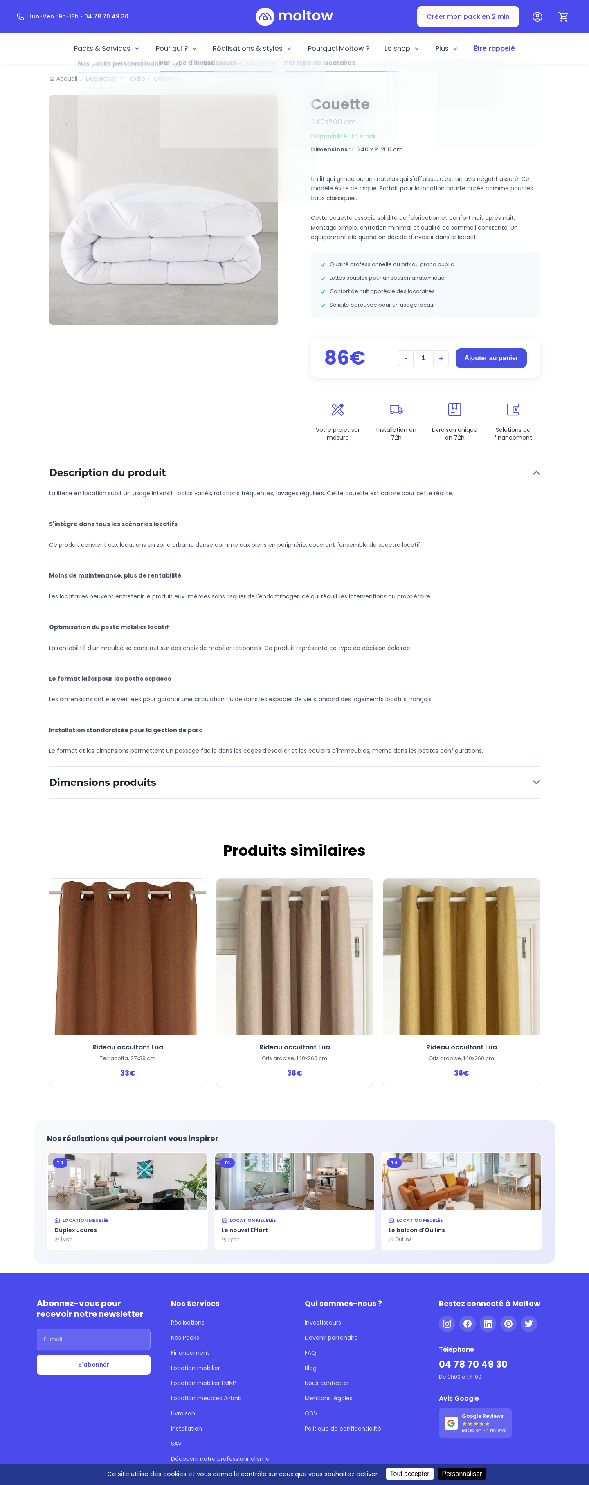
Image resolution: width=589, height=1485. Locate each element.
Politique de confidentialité (343, 1428)
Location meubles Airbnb (206, 1398)
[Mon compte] (537, 17)
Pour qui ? (177, 48)
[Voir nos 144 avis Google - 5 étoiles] (475, 1423)
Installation (186, 1428)
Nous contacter (327, 1383)
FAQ (310, 1353)
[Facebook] (467, 1324)
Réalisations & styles (252, 48)
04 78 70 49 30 (473, 1364)
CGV (311, 1413)
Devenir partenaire (331, 1338)
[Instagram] (447, 1324)
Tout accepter (409, 1473)
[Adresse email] (94, 1339)
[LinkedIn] (488, 1324)
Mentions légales (329, 1398)
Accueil (66, 78)
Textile (135, 78)
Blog (311, 1368)
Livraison (183, 1413)
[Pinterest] (508, 1324)
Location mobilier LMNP (203, 1383)
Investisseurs (323, 1322)
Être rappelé (494, 48)
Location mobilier (195, 1368)
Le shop (402, 48)
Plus (447, 48)
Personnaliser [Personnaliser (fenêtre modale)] (462, 1473)
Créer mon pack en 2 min (468, 16)
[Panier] (564, 17)
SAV (176, 1444)
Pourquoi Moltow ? (338, 48)
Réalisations (188, 1322)
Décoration (102, 78)
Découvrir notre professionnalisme (220, 1459)
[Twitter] (529, 1324)
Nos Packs (185, 1338)
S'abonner (93, 1365)
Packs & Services (107, 48)
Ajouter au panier (491, 357)
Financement (190, 1353)
